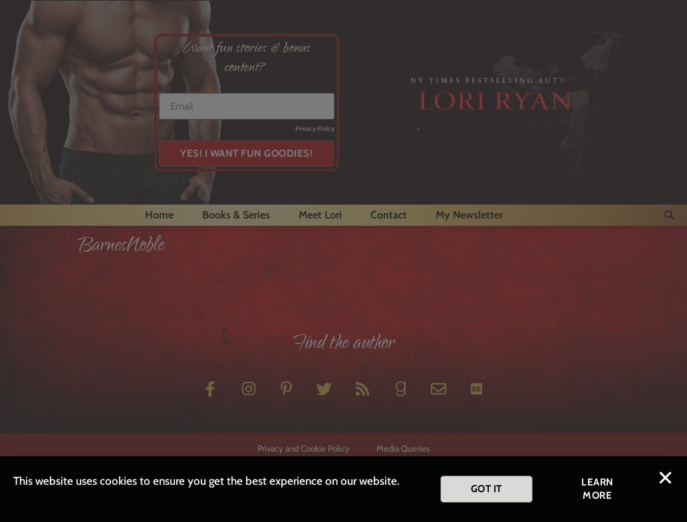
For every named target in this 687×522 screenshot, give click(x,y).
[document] (343, 261)
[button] (665, 481)
